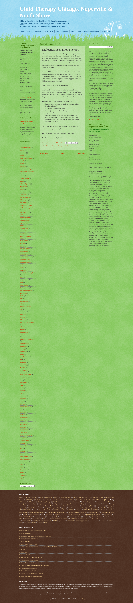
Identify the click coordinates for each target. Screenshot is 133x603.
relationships (66, 146)
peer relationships (24, 357)
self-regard (23, 404)
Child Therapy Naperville (27, 208)
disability (22, 243)
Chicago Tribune (24, 192)
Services (45, 31)
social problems (24, 429)
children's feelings (25, 220)
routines (22, 388)
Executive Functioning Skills (27, 273)
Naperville (22, 317)
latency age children (25, 306)
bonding (22, 181)
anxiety (22, 163)
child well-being (24, 212)
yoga (21, 478)
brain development (25, 184)
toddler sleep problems (26, 456)
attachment (23, 166)
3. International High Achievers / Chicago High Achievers (35, 536)
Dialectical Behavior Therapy (54, 146)
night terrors (23, 320)
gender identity (24, 285)
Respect (22, 385)
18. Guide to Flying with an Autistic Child (30, 576)
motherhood (23, 314)
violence (22, 472)
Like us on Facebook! (25, 97)
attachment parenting (25, 169)
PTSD (21, 380)
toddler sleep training (25, 459)
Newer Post (44, 153)
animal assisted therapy (26, 158)
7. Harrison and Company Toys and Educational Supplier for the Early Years (40, 546)
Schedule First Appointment (91, 31)
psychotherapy (24, 377)
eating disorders (24, 251)
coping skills (23, 231)
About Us (29, 31)
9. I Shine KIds (23, 552)
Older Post (81, 153)
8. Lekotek (22, 549)
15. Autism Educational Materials (28, 568)
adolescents (23, 153)
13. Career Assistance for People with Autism (31, 563)
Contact (79, 31)
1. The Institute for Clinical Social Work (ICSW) (32, 530)
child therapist (23, 202)
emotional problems (25, 259)
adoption (22, 155)
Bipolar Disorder (24, 178)
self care (22, 401)
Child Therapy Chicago (26, 205)
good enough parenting (26, 290)
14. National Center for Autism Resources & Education (34, 565)
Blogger (84, 599)
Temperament (23, 454)
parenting (22, 349)
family (21, 277)
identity (22, 296)
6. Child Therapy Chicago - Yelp (28, 544)
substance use (23, 437)
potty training (23, 365)
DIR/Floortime (24, 240)
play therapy (23, 362)
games (21, 282)
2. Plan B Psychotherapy (26, 533)
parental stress (23, 346)
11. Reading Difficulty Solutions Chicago (30, 557)
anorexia (22, 161)
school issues (23, 396)
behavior (22, 176)
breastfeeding (23, 186)
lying (21, 309)
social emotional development (24, 423)
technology (23, 443)
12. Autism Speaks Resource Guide (28, 560)
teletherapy (23, 451)
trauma (21, 464)
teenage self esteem (25, 446)
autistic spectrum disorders (27, 171)
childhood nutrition (25, 217)
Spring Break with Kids (26, 435)
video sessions (23, 470)
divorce (22, 246)
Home (23, 31)
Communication (24, 228)
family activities (24, 280)
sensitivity (22, 414)
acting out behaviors (25, 147)
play (21, 359)
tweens (21, 467)
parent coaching (24, 332)
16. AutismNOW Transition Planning (29, 571)
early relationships (25, 248)
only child (22, 329)
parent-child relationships (26, 339)
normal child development (27, 322)
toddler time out (24, 462)
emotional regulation (25, 262)
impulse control (24, 301)
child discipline (24, 200)
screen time (23, 398)
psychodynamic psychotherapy (24, 371)
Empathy (22, 267)
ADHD (22, 150)
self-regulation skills (25, 406)
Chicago (22, 189)
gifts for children (24, 288)
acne (21, 145)
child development (25, 197)
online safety (23, 327)
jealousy (22, 304)
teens (21, 448)
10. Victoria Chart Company (27, 555)
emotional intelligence (26, 257)
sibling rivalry (23, 420)
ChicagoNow (23, 194)
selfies (21, 409)
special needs (23, 432)
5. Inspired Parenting (25, 541)
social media (23, 427)
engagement (23, 270)
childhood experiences (26, 215)
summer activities (24, 440)
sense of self (23, 412)
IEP (21, 298)
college (22, 225)
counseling (23, 233)
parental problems (24, 343)
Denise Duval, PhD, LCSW (55, 143)
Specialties (38, 31)
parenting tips (23, 351)
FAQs (57, 31)
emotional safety (24, 265)
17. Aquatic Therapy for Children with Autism (31, 573)
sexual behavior (24, 417)
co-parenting (23, 223)
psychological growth (25, 374)
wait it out (22, 475)
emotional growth (24, 254)
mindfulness (23, 312)
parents (22, 354)
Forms (72, 31)
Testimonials (64, 31)
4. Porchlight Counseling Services (28, 538)
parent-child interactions (26, 335)
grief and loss (23, 293)
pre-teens (22, 367)
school (21, 393)
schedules (22, 390)
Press (51, 31)
